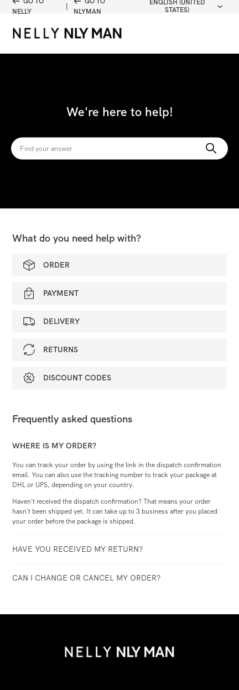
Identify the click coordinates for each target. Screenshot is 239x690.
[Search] (119, 149)
